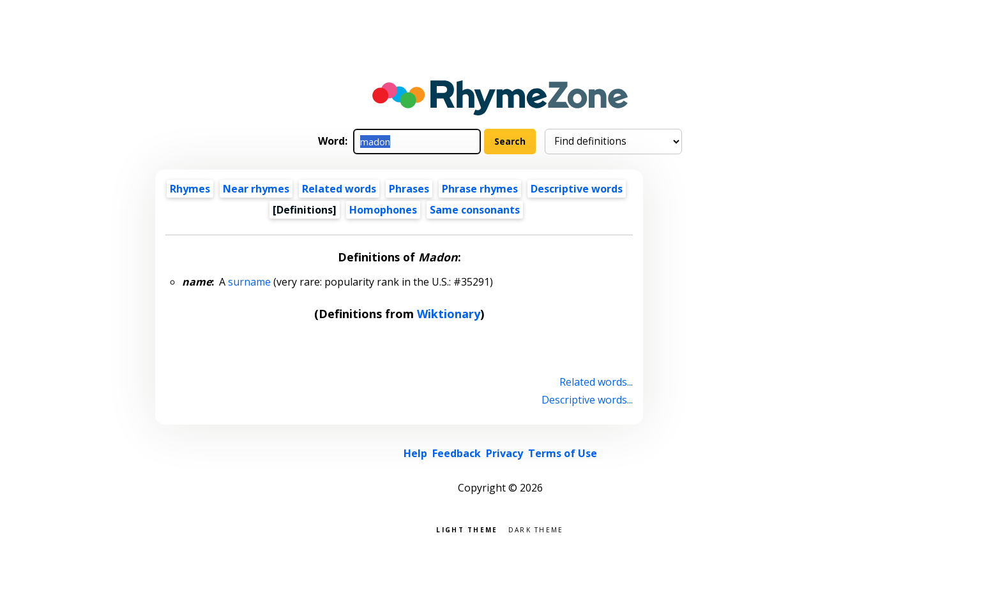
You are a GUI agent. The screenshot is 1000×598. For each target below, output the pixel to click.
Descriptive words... (587, 400)
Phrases (409, 189)
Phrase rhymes (480, 189)
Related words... (596, 382)
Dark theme (536, 529)
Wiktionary (448, 313)
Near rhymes (256, 189)
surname (249, 282)
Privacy (504, 453)
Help (415, 453)
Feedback (456, 453)
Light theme (466, 529)
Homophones (383, 210)
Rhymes (190, 189)
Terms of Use (562, 453)
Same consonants (475, 210)
